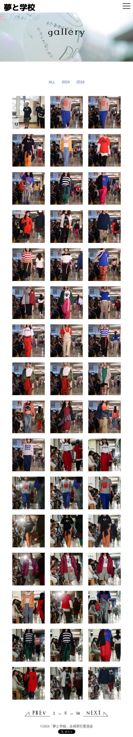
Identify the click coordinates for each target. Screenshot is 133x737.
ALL (52, 82)
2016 (80, 82)
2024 (66, 82)
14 (78, 713)
